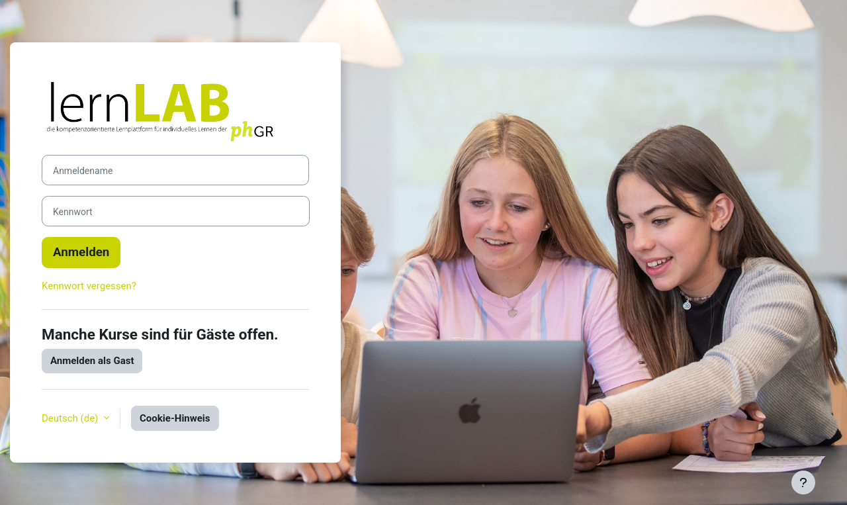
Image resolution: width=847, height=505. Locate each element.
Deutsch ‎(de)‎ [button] (71, 418)
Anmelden (81, 252)
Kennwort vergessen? (89, 286)
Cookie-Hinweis (175, 418)
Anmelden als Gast (92, 361)
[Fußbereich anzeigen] (803, 482)
